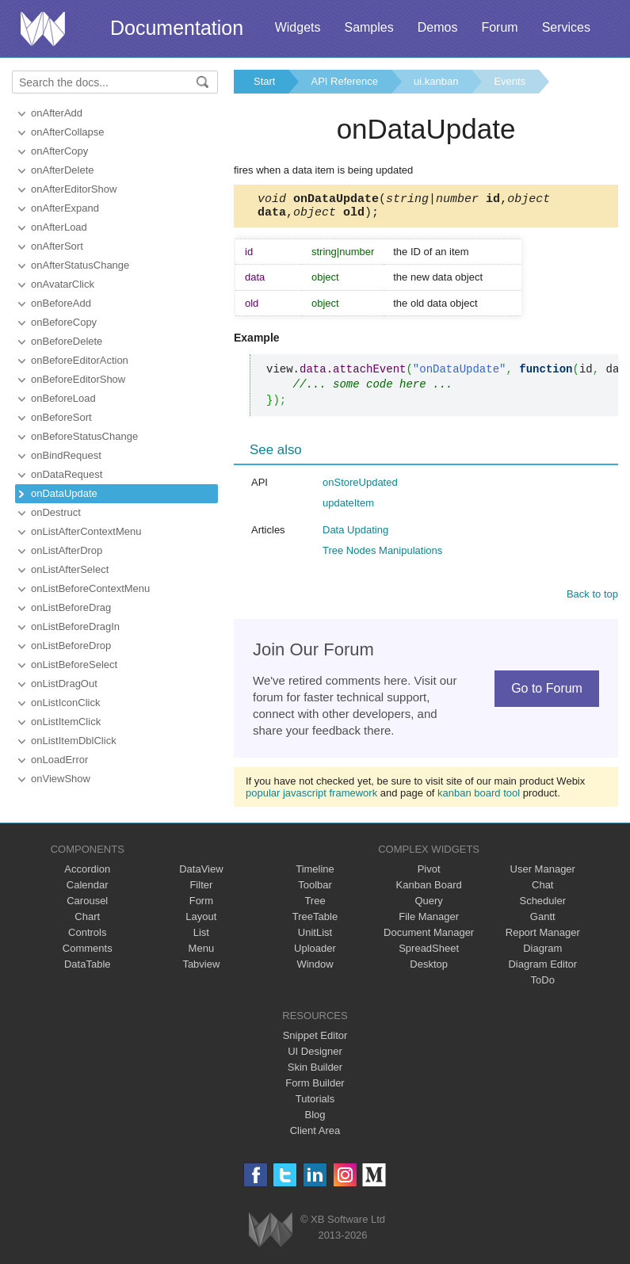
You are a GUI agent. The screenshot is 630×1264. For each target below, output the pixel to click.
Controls (87, 937)
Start (264, 81)
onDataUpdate (64, 493)
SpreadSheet (429, 953)
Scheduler (542, 905)
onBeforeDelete (66, 341)
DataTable (87, 969)
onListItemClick (66, 721)
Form (201, 905)
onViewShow (60, 779)
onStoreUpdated (360, 487)
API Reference (344, 81)
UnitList (315, 937)
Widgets (298, 27)
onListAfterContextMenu (86, 531)
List (201, 937)
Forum (499, 27)
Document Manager (429, 937)
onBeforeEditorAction (79, 360)
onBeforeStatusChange (84, 436)
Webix (270, 1234)
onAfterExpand (65, 208)
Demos (438, 27)
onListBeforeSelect (74, 664)
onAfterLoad (59, 227)
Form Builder (314, 1088)
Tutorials (315, 1103)
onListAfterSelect (70, 569)
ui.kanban (436, 81)
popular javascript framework (311, 798)
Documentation (176, 28)
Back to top (592, 599)
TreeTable (315, 921)
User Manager (542, 874)
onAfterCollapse (68, 132)
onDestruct (56, 512)
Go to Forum (546, 693)
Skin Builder (315, 1072)
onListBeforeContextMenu (90, 588)
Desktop (429, 969)
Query (428, 905)
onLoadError (59, 760)
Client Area (315, 1135)
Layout (200, 921)
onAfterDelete (62, 170)
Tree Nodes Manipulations (382, 555)
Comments (88, 953)
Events (509, 81)
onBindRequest (66, 455)
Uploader (315, 953)
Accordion (87, 874)
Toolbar (315, 889)
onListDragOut (64, 683)
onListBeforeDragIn (75, 626)
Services (566, 27)
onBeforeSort (61, 417)
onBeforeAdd (61, 303)
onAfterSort (57, 246)
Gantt (543, 921)
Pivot (429, 874)
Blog (314, 1119)
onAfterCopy (59, 151)
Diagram (542, 953)
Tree (314, 905)
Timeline (315, 874)
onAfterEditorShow (73, 189)
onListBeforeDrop (71, 645)
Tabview (201, 969)
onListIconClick (65, 702)
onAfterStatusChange (80, 265)
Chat (542, 889)
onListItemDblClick (73, 741)
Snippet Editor (315, 1040)
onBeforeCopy (64, 322)
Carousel (87, 905)
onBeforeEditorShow (78, 379)
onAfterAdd (56, 113)
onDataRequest (66, 474)
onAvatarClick (62, 284)
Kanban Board (429, 889)
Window (314, 969)
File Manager (429, 921)
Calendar (88, 889)
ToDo (543, 985)
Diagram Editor (542, 969)
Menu (202, 953)
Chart (87, 921)
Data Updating (355, 534)
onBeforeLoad (63, 398)
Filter (200, 889)
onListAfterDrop (66, 550)
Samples (368, 27)
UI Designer (315, 1056)
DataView (201, 874)
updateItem (348, 508)
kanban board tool (478, 798)
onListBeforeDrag (71, 607)
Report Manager (543, 937)
